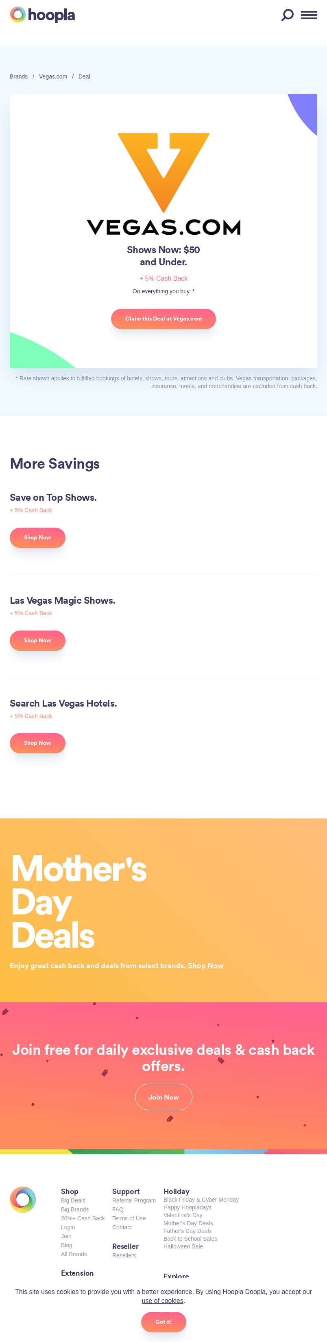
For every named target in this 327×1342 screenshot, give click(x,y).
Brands (19, 76)
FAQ (118, 1209)
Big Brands (75, 1209)
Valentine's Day (183, 1215)
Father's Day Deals (188, 1231)
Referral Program (134, 1200)
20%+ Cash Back (83, 1218)
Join (66, 1236)
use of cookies (162, 1300)
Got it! (163, 1322)
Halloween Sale (183, 1246)
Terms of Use (129, 1218)
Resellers (124, 1255)
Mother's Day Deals (188, 1223)
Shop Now (206, 965)
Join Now (163, 1097)
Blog (66, 1245)
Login (68, 1227)
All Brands (74, 1254)
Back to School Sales (190, 1238)
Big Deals (73, 1200)
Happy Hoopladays (187, 1207)
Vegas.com (53, 76)
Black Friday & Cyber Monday (201, 1199)
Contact (122, 1227)
